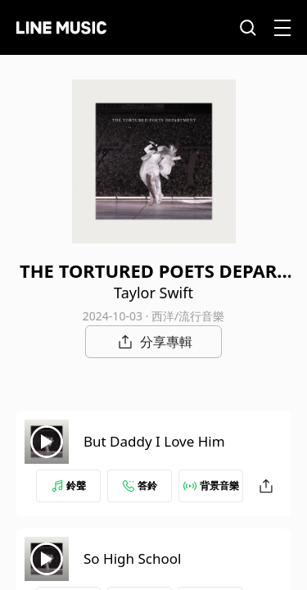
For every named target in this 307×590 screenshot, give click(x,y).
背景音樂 (211, 485)
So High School (132, 558)
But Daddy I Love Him (154, 441)
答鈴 (140, 485)
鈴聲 (69, 485)
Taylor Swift (153, 292)
